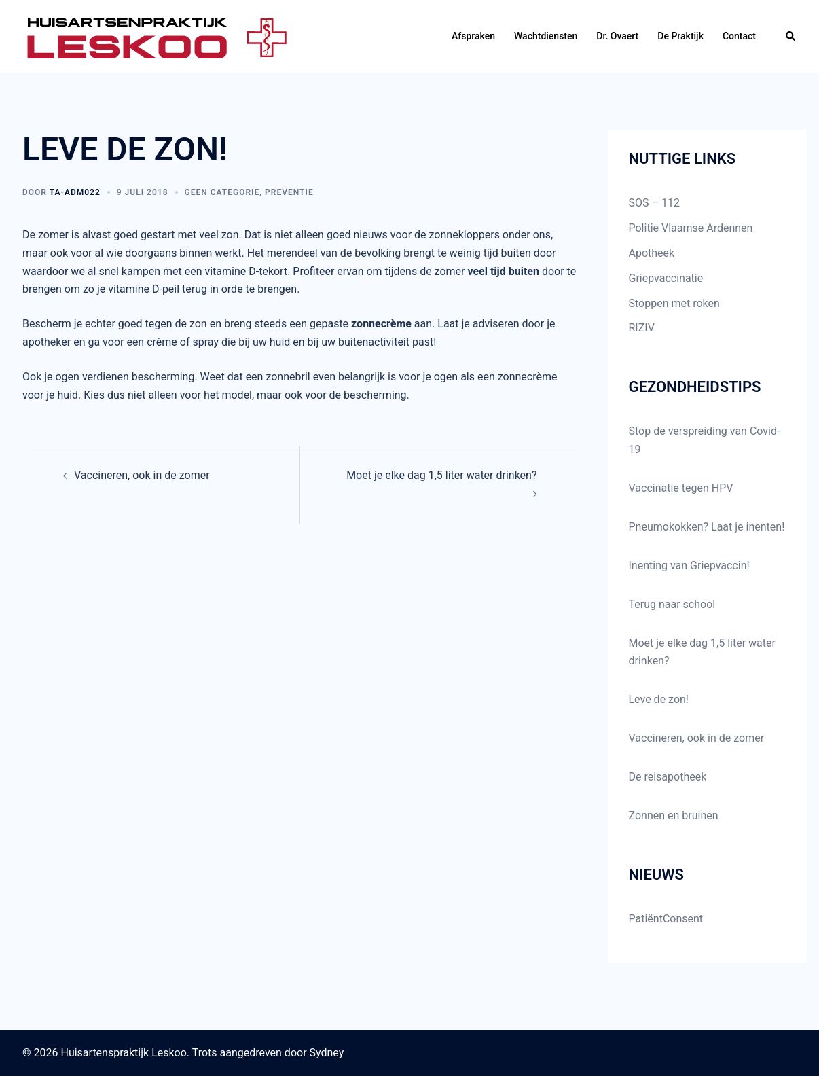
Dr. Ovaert (617, 36)
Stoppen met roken (674, 303)
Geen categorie (222, 192)
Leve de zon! (659, 699)
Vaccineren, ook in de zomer (142, 475)
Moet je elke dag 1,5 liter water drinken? (441, 475)
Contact (739, 36)
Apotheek (652, 253)
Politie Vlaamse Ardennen (691, 227)
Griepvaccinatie (666, 278)
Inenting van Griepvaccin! (689, 565)
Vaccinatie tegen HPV (681, 488)
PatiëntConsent (666, 918)
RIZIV (642, 327)
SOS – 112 (654, 202)
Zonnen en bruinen (673, 815)
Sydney (327, 1052)
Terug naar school (672, 604)
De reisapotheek (668, 776)
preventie (289, 192)
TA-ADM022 (75, 192)
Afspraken (473, 36)
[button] (791, 36)
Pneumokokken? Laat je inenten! (707, 526)
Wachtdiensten (545, 36)
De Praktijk (680, 36)
